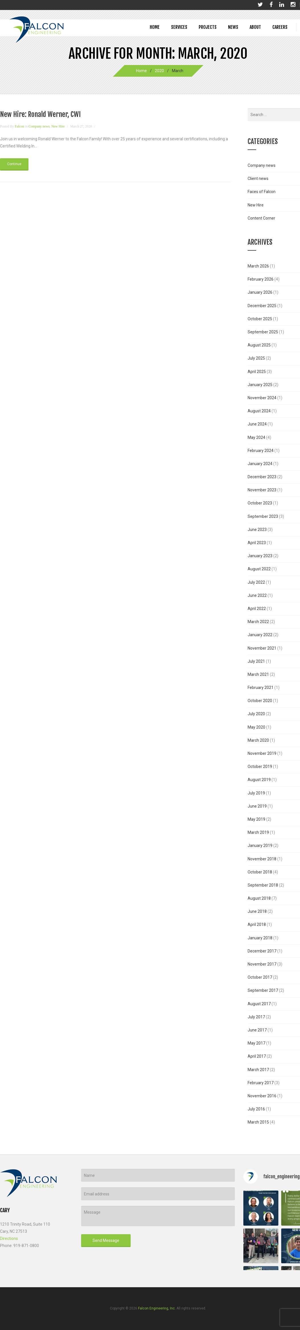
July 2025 (256, 358)
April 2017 (257, 1056)
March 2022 (258, 621)
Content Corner (261, 218)
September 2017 (263, 990)
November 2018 (262, 859)
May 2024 (256, 437)
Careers (279, 27)
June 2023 (257, 529)
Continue (14, 164)
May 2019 (256, 819)
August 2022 (259, 569)
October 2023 (260, 503)
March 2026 (258, 266)
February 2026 (261, 279)
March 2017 (258, 1069)
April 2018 (257, 924)
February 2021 (261, 687)
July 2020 (256, 713)
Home (155, 27)
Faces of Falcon (262, 191)
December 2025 (262, 305)
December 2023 (262, 477)
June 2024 (257, 424)
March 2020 (258, 740)
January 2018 (260, 938)
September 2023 (263, 516)
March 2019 (258, 832)
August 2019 (259, 779)
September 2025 (263, 332)
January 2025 (260, 384)
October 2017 (260, 977)
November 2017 (262, 964)
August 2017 (259, 1003)
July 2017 (256, 1017)
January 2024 (260, 463)
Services (179, 27)
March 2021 (258, 674)
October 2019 (260, 766)
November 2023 (262, 490)
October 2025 (260, 319)
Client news (258, 178)
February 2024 (261, 450)
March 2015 (258, 1122)
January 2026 (260, 292)
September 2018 (263, 885)
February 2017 (261, 1082)
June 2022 (257, 595)
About (255, 27)
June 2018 (257, 911)
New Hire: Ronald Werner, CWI (40, 114)
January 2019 (260, 845)
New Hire (58, 126)
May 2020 (256, 727)
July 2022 (256, 582)
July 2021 (256, 661)
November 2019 (262, 753)
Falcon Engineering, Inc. (157, 1308)
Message (158, 1216)
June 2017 (257, 1030)
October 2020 (260, 700)
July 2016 (256, 1109)
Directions (9, 1238)
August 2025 (259, 345)
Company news (39, 126)
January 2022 (260, 634)
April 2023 (257, 542)
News (233, 27)
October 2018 (260, 872)
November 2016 (262, 1096)
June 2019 (257, 806)
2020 (159, 70)
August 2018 (259, 898)
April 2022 (257, 608)
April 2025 (257, 371)
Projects (208, 27)
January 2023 (260, 556)
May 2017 (256, 1043)
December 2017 (262, 951)
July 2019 (256, 793)
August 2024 (259, 411)
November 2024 (262, 398)
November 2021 (262, 648)
